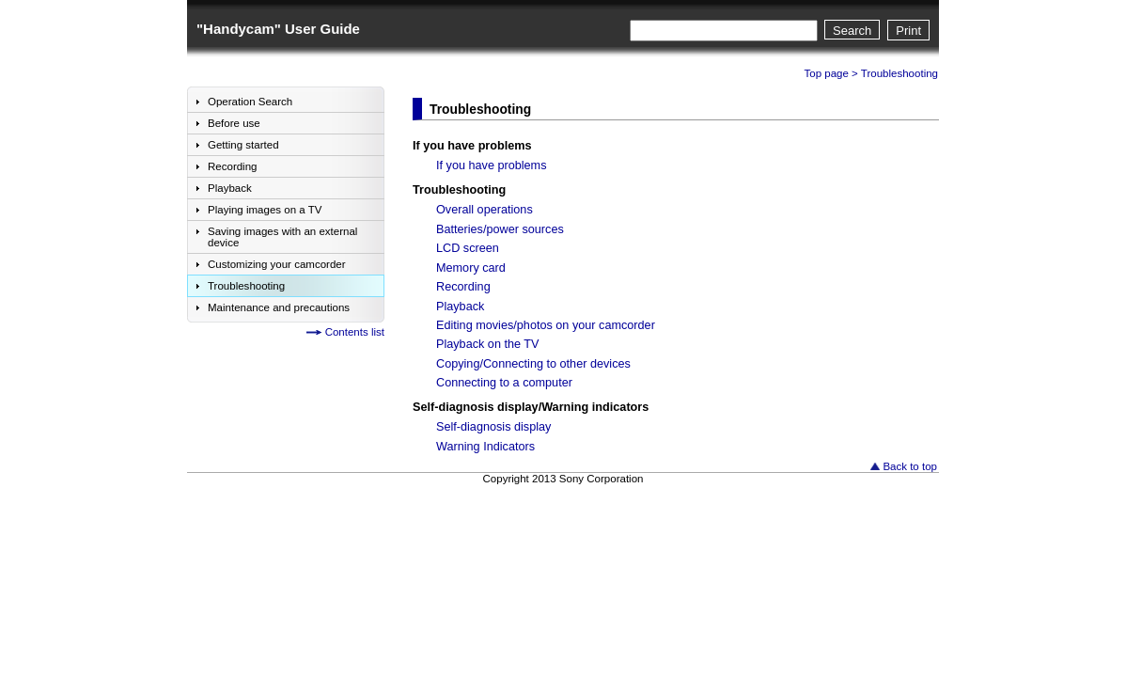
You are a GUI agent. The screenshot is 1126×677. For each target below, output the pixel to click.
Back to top (910, 466)
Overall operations (484, 209)
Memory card (471, 268)
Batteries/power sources (500, 229)
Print (908, 31)
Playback (460, 306)
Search (852, 31)
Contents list (354, 332)
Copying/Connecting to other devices (533, 363)
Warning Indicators (485, 446)
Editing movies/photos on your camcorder (545, 325)
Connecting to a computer (504, 382)
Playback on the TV (488, 344)
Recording (463, 286)
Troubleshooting (459, 190)
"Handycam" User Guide (278, 29)
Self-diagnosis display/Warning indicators (531, 407)
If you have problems (472, 145)
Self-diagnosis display (493, 426)
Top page (827, 73)
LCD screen (467, 248)
